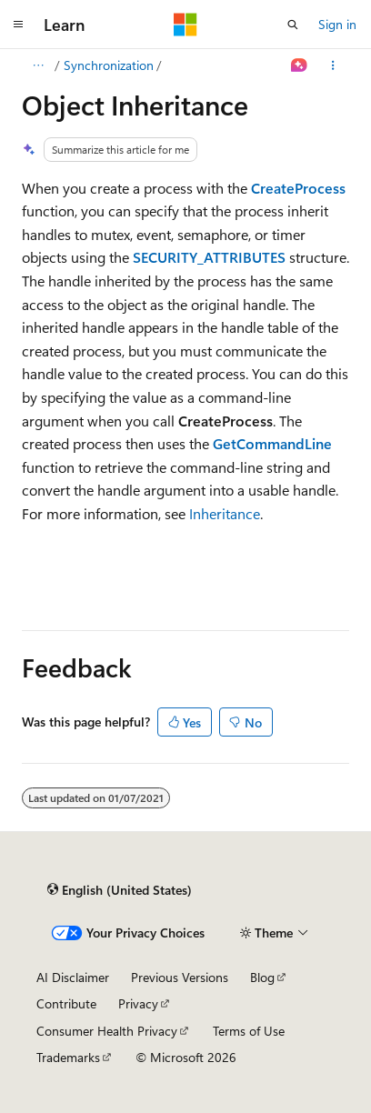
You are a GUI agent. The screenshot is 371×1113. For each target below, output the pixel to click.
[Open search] (293, 24)
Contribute (66, 1003)
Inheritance (224, 513)
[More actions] (333, 65)
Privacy (138, 1003)
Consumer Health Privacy (106, 1030)
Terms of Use (249, 1030)
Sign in (337, 24)
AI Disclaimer (72, 977)
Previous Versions (179, 977)
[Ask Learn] (299, 65)
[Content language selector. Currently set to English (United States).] (119, 890)
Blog (262, 977)
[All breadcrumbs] (38, 65)
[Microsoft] (185, 24)
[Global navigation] (18, 24)
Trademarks (68, 1057)
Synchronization (109, 65)
